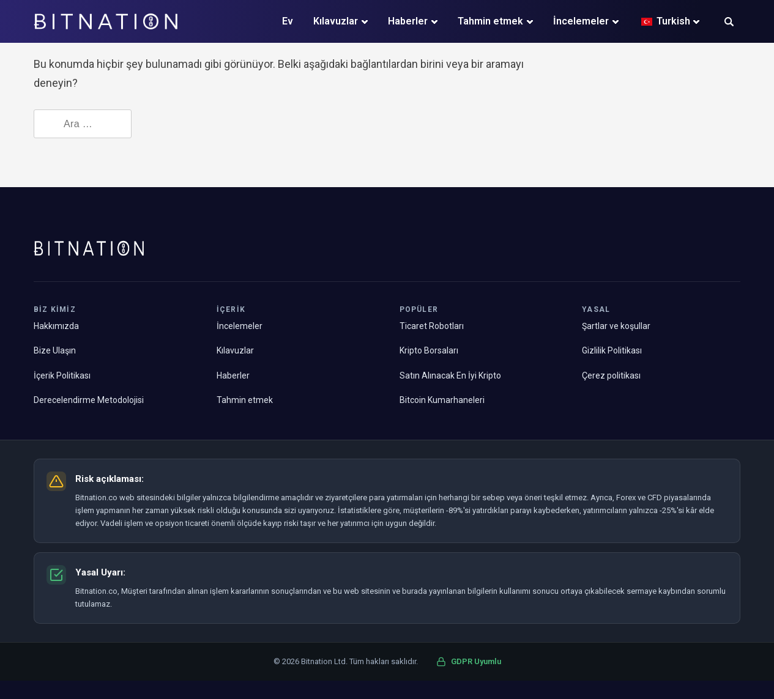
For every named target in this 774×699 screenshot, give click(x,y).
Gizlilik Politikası (612, 350)
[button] (729, 23)
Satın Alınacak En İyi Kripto (450, 375)
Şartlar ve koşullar (616, 326)
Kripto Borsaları (429, 350)
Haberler (408, 21)
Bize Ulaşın (55, 350)
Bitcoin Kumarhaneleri (442, 400)
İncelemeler (581, 21)
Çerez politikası (611, 375)
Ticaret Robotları (432, 326)
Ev (287, 21)
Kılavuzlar (335, 21)
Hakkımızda (56, 326)
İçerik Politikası (62, 375)
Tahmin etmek (490, 21)
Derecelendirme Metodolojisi (89, 400)
